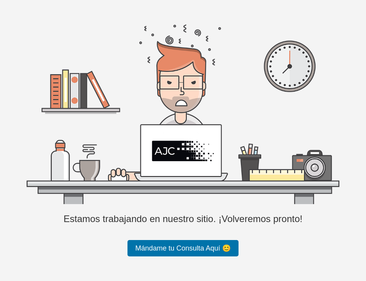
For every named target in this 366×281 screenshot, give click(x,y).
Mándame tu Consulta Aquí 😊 (183, 248)
